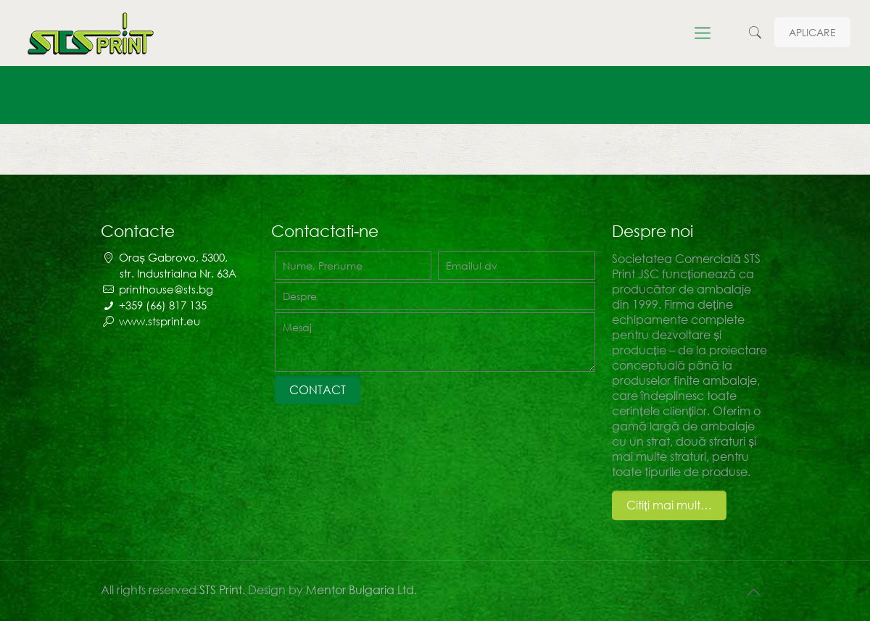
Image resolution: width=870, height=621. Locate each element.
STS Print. (223, 590)
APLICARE (812, 32)
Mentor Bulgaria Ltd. (361, 590)
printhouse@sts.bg (166, 289)
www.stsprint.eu (159, 321)
